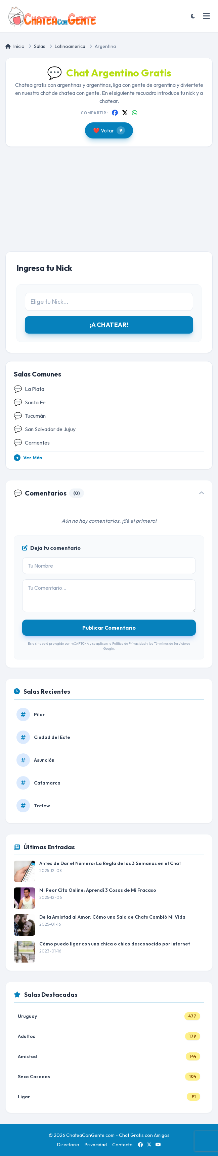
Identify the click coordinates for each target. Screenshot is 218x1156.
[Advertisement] (109, 204)
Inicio (15, 46)
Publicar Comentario (109, 627)
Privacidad (96, 1145)
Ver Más (28, 457)
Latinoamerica (70, 46)
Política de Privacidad (129, 643)
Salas (39, 46)
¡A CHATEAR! (109, 325)
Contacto (122, 1145)
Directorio (68, 1145)
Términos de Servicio (170, 643)
